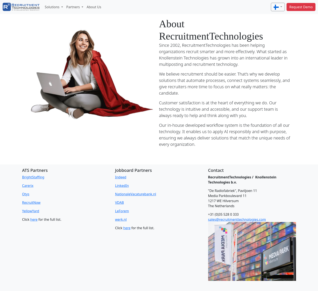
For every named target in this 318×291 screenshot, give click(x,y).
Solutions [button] (52, 7)
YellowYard (30, 211)
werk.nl (121, 219)
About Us (94, 7)
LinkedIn (122, 185)
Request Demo (301, 7)
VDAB (119, 202)
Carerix (28, 185)
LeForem (122, 211)
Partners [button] (73, 7)
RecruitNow (31, 202)
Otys (25, 194)
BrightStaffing (33, 177)
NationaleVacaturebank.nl (135, 194)
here (33, 219)
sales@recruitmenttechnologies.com (237, 219)
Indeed (120, 177)
